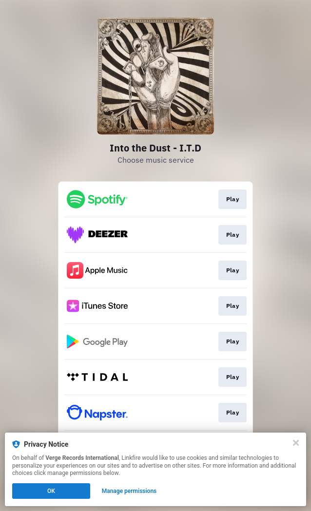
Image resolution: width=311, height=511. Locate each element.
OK (51, 491)
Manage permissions (129, 491)
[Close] (296, 443)
